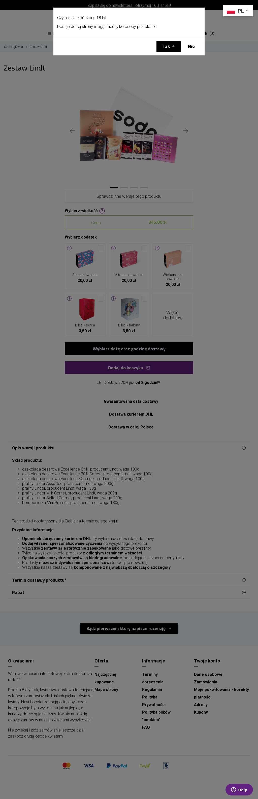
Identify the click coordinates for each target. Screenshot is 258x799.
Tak (166, 46)
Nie (191, 46)
